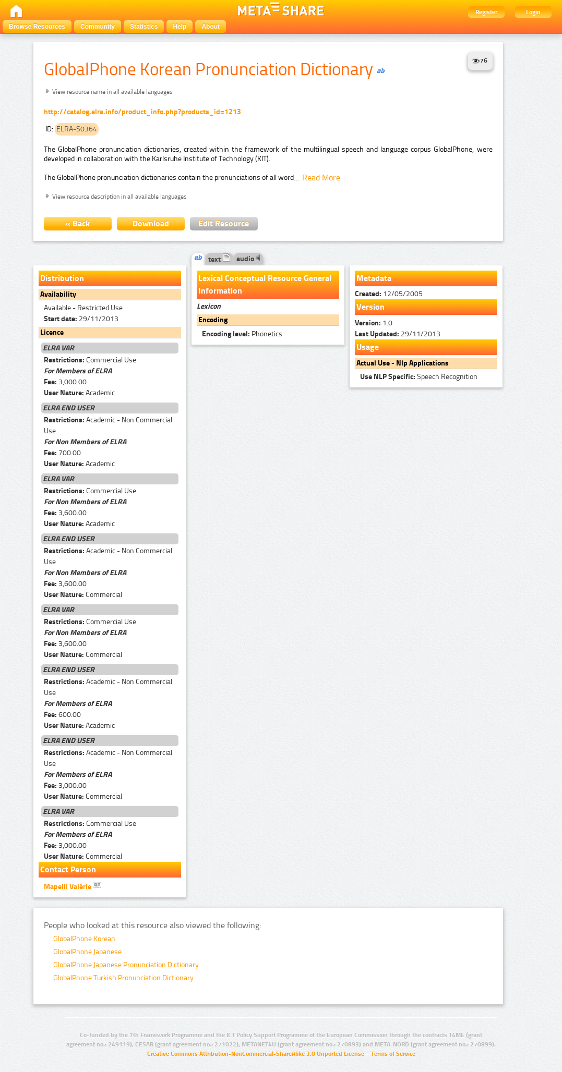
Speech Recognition (418, 376)
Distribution (62, 278)
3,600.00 (65, 512)
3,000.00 (65, 381)
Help (179, 26)
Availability (58, 294)
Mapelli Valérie (72, 886)
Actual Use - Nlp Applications (402, 363)
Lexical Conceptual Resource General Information (264, 284)
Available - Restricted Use (83, 307)
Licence (52, 332)
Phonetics (242, 334)
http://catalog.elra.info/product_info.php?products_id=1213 (142, 111)
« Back (77, 223)
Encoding (213, 319)
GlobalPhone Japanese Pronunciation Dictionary (126, 964)
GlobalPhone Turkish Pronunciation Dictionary (123, 977)
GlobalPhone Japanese (87, 951)
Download (151, 223)
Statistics (144, 26)
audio (248, 258)
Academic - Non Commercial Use (108, 425)
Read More (321, 177)
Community (97, 26)
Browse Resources (37, 26)
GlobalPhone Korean (84, 938)
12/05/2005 (389, 293)
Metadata (373, 278)
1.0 (373, 323)
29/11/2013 (81, 318)
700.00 (62, 452)
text (219, 259)
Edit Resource (223, 223)
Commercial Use (90, 360)
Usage (367, 347)
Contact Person (68, 869)
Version (370, 307)
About (210, 26)
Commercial (83, 594)
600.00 (62, 714)
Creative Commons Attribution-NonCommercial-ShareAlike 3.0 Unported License (255, 1053)
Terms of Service (393, 1053)
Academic (79, 392)
